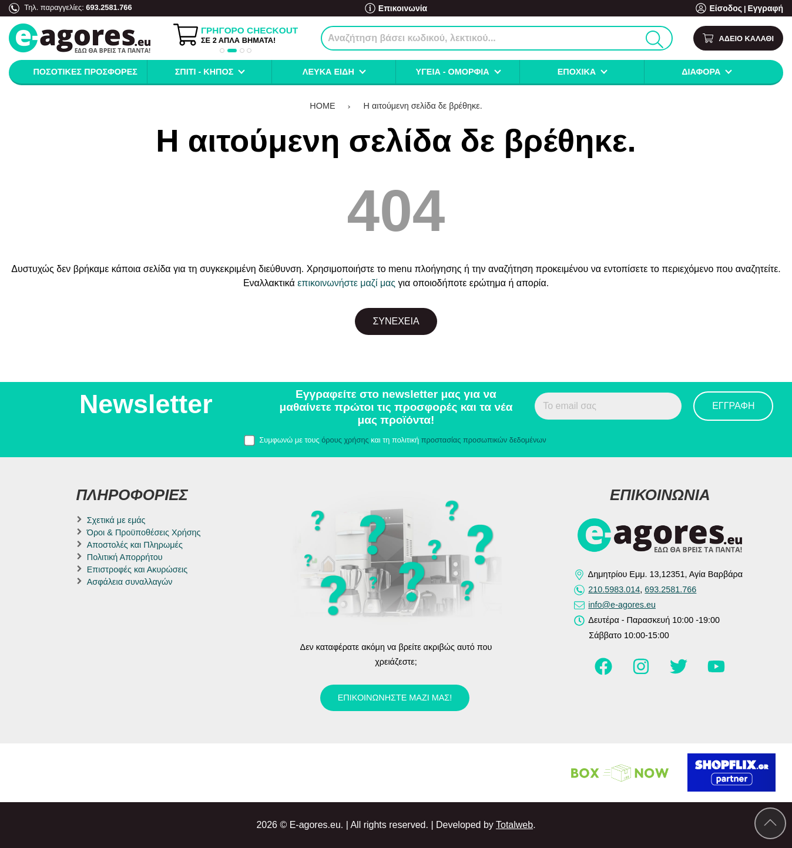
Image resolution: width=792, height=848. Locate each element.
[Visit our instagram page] (642, 671)
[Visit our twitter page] (680, 671)
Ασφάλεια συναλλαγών (130, 581)
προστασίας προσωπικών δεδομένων (483, 439)
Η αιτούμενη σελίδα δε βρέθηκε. (423, 105)
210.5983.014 (614, 589)
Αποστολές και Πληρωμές (135, 544)
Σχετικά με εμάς (116, 520)
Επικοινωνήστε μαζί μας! (395, 697)
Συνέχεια (395, 321)
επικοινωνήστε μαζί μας (346, 283)
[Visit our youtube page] (716, 671)
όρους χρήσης (345, 439)
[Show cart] (738, 38)
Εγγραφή (766, 8)
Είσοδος (730, 8)
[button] (222, 50)
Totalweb (514, 825)
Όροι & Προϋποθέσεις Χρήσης (144, 532)
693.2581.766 (109, 7)
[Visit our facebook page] (605, 671)
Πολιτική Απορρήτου (125, 557)
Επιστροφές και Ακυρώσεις (137, 569)
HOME (322, 105)
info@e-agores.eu (622, 604)
